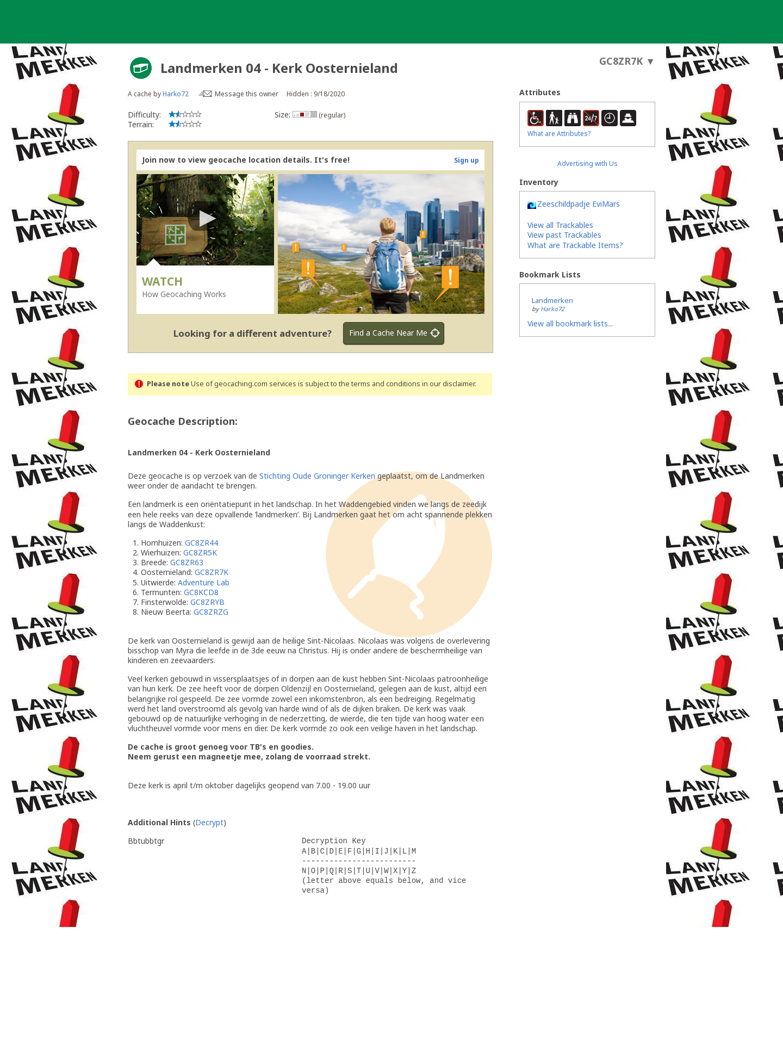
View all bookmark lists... (570, 323)
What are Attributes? (559, 133)
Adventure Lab (203, 582)
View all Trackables (560, 225)
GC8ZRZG (211, 612)
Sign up (466, 160)
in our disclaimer (448, 383)
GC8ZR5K (200, 552)
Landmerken (552, 300)
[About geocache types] (141, 68)
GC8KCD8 (201, 592)
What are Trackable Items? (575, 245)
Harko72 (176, 93)
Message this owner (246, 93)
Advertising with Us (587, 163)
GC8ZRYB (207, 602)
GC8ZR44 (201, 542)
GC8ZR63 (186, 562)
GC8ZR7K (211, 572)
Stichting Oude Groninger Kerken (317, 476)
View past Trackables (564, 235)
